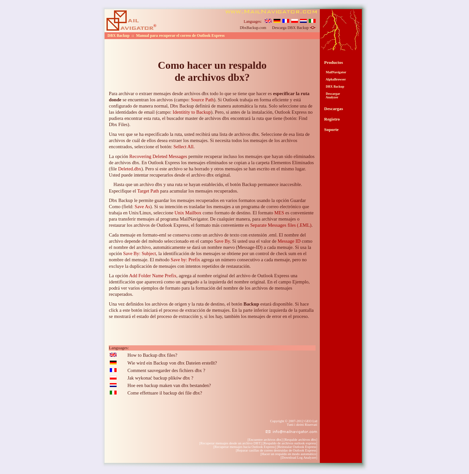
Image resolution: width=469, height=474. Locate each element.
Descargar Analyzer (332, 95)
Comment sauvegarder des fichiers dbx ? (166, 370)
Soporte (331, 129)
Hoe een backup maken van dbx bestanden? (169, 385)
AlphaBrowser (335, 79)
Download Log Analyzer (299, 457)
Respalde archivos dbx (300, 439)
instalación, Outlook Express (279, 112)
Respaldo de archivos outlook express (289, 443)
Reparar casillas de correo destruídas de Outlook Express (276, 450)
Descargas (333, 108)
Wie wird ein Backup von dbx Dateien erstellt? (172, 363)
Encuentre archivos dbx (265, 439)
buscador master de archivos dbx (198, 118)
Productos (333, 62)
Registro (332, 119)
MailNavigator (335, 72)
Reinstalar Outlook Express (297, 447)
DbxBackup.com (253, 27)
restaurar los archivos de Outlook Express (149, 225)
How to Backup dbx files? (152, 355)
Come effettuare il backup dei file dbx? (164, 392)
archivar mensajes (279, 219)
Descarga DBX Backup (293, 27)
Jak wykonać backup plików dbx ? (160, 378)
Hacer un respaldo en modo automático (289, 454)
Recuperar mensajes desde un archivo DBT (230, 443)
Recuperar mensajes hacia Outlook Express (245, 447)
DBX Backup (334, 86)
